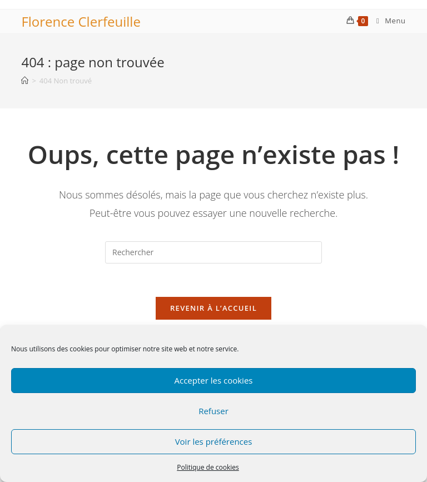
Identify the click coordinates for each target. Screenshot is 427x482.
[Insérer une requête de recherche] (213, 252)
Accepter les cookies (214, 380)
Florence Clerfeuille (80, 21)
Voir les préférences (213, 441)
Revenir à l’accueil (213, 308)
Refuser (213, 410)
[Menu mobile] (387, 20)
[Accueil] (24, 81)
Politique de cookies (208, 467)
